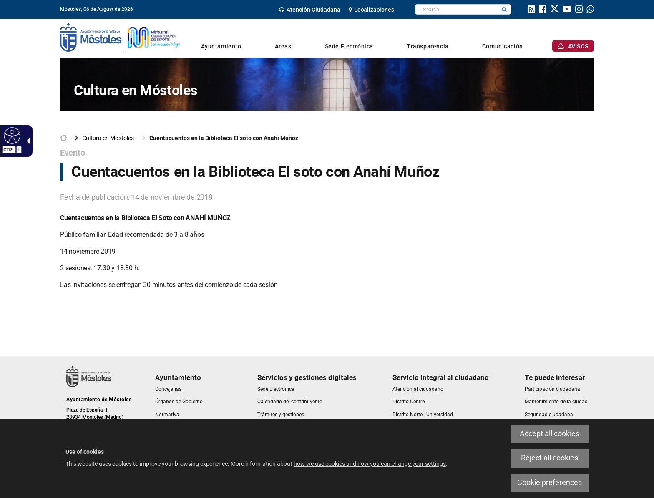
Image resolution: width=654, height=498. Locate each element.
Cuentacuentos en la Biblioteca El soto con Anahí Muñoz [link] (223, 138)
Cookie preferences (549, 482)
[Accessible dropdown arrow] (26, 141)
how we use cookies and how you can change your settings (370, 463)
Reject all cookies (549, 458)
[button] (504, 9)
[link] (309, 9)
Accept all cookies (549, 434)
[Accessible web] (11, 135)
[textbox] (456, 9)
